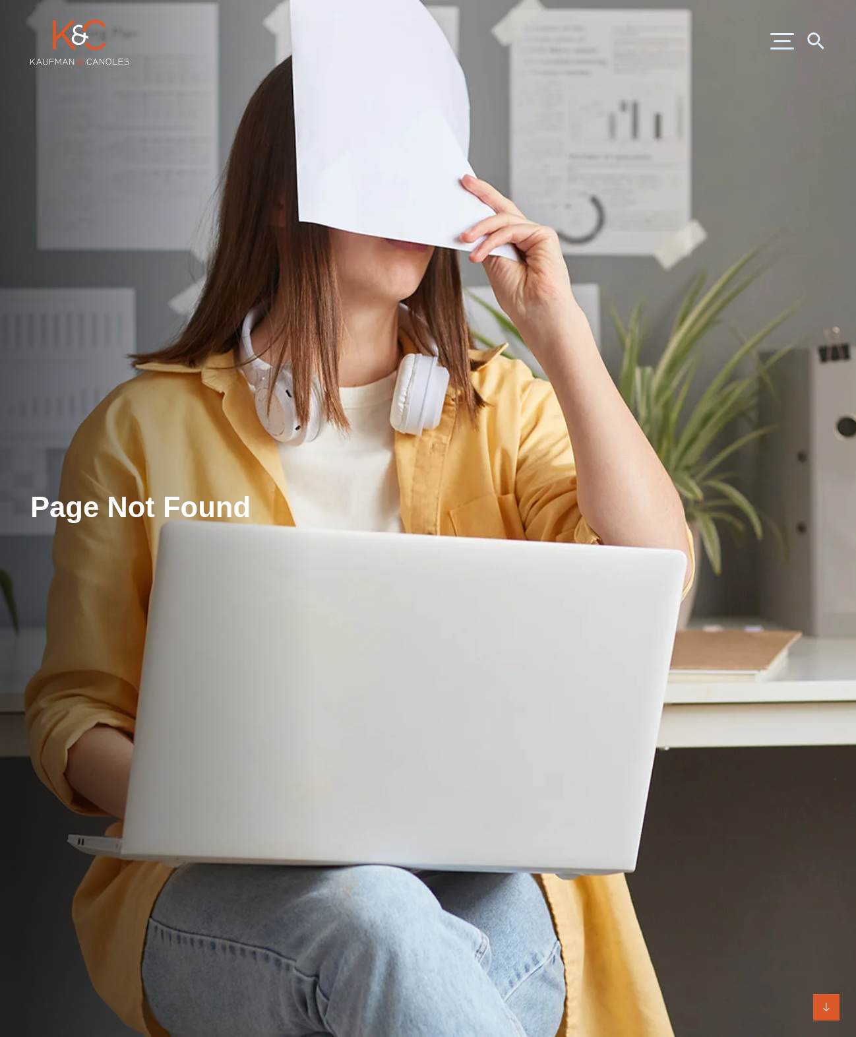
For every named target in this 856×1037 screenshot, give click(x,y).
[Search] (815, 40)
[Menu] (782, 42)
